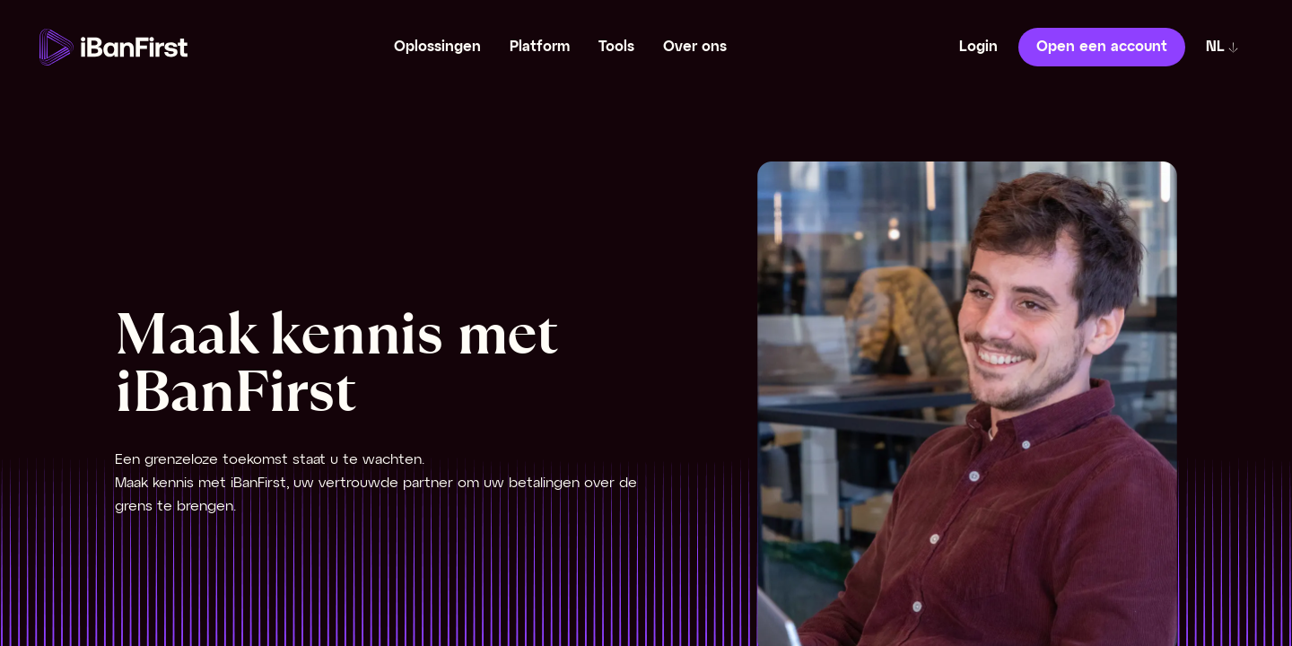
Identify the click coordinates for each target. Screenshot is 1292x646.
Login (978, 47)
